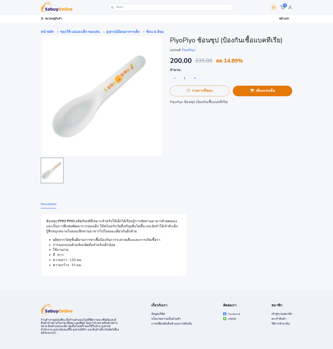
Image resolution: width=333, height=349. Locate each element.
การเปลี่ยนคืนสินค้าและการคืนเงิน (171, 324)
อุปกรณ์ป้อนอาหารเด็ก (123, 31)
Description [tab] (48, 204)
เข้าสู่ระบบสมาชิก (281, 314)
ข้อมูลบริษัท (158, 314)
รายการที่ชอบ (200, 90)
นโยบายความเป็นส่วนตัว (166, 319)
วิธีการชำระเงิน (280, 324)
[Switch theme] (273, 7)
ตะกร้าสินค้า (278, 319)
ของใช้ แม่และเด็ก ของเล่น (80, 31)
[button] (282, 7)
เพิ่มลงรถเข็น (262, 90)
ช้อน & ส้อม (155, 31)
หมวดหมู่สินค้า (51, 19)
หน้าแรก (284, 19)
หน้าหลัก (47, 31)
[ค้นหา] (170, 7)
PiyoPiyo (188, 50)
